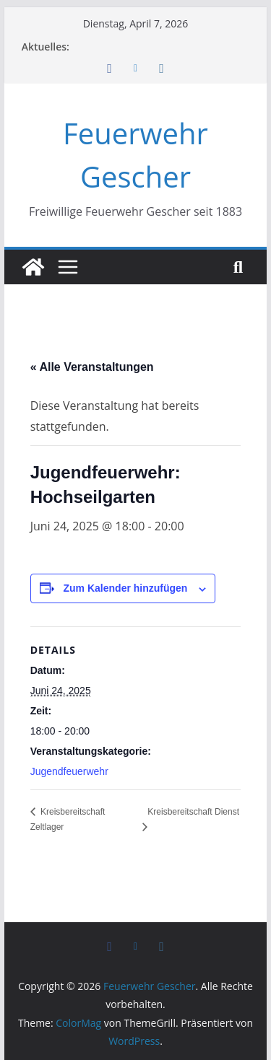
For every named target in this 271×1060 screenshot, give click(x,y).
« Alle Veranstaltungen (92, 367)
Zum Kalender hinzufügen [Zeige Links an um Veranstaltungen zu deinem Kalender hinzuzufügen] (126, 588)
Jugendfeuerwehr (69, 771)
